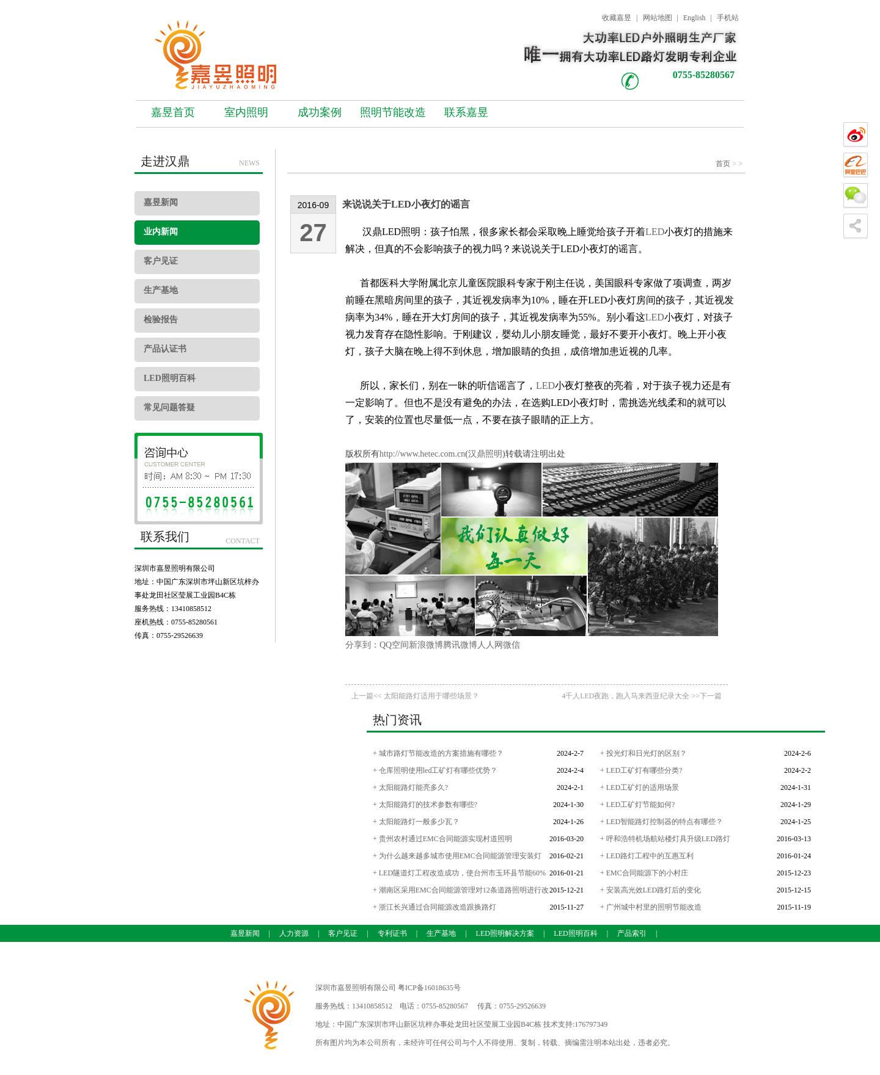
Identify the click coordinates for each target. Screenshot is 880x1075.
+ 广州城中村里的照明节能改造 (651, 907)
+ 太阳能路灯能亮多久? (410, 787)
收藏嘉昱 (616, 17)
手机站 (728, 17)
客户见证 (161, 261)
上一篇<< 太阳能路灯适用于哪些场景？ (415, 696)
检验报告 (161, 319)
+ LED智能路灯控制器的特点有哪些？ (661, 821)
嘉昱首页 (173, 112)
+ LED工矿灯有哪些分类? (641, 770)
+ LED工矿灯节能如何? (637, 804)
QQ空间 (394, 645)
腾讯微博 (460, 645)
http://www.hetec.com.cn (422, 453)
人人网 (490, 645)
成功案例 (320, 112)
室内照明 (246, 112)
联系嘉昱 (466, 112)
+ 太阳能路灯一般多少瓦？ (416, 821)
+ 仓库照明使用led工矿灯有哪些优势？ (435, 770)
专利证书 (392, 933)
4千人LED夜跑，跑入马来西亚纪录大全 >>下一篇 (642, 696)
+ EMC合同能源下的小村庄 (644, 873)
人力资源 (294, 933)
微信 (511, 645)
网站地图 (657, 17)
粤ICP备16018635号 (429, 987)
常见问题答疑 (169, 407)
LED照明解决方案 (505, 933)
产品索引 (632, 933)
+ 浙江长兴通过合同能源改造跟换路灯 (434, 907)
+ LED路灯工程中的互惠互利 (647, 856)
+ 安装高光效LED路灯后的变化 (650, 890)
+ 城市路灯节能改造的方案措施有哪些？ (438, 753)
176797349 (590, 1024)
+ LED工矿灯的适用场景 (639, 787)
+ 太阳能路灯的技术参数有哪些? (425, 804)
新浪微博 (426, 645)
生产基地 (161, 290)
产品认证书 (165, 348)
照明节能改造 (393, 112)
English (694, 17)
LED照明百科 (170, 378)
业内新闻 (161, 231)
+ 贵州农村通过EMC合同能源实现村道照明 (442, 838)
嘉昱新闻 (161, 202)
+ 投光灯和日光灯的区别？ (643, 753)
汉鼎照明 (485, 453)
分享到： (362, 645)
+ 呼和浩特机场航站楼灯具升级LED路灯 (665, 838)
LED (654, 231)
